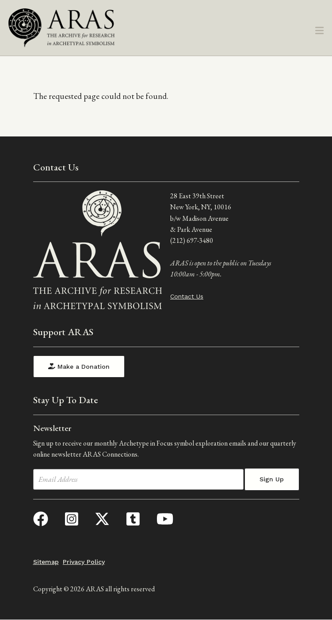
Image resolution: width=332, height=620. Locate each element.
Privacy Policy (84, 561)
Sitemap (46, 561)
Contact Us (186, 296)
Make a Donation (79, 366)
